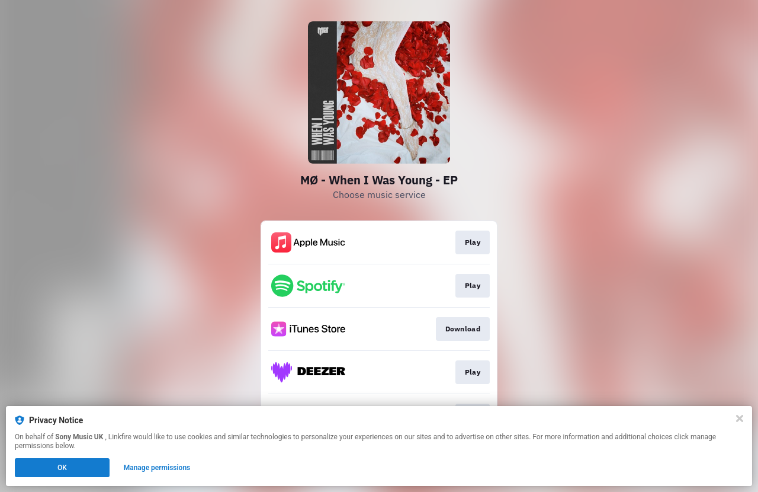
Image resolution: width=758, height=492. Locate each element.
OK (62, 468)
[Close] (739, 418)
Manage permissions (157, 468)
